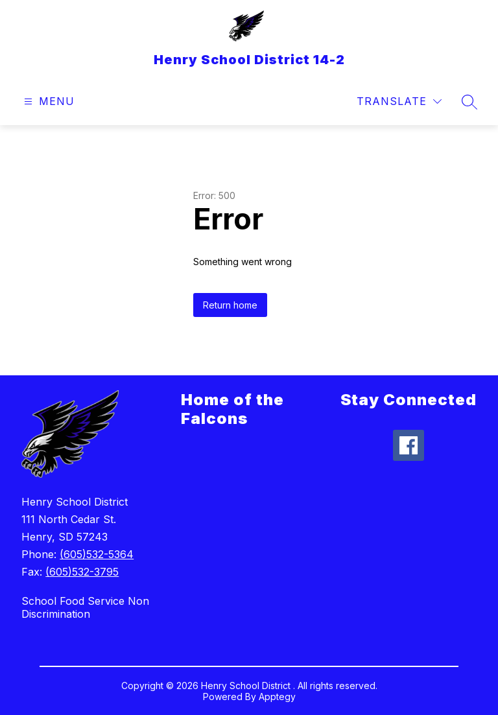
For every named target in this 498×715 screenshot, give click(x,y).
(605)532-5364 (97, 554)
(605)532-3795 (82, 571)
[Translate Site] (399, 101)
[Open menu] (48, 101)
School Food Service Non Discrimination (85, 607)
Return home (230, 305)
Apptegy (277, 696)
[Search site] (469, 102)
